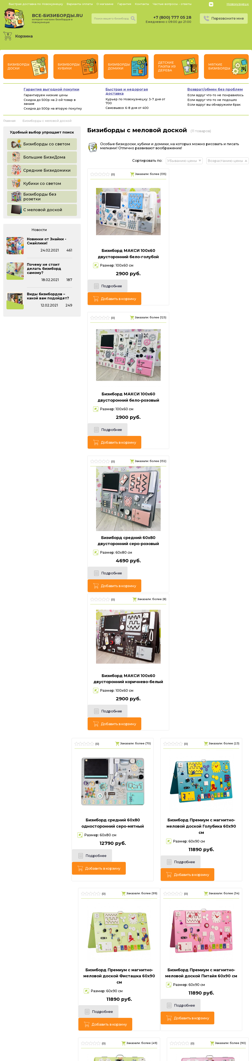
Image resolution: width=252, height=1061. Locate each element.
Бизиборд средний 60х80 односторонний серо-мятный (42, 520)
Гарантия (124, 4)
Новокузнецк (238, 4)
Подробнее (106, 287)
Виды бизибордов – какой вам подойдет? (48, 296)
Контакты (142, 4)
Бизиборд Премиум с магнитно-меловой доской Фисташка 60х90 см (210, 523)
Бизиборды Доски (19, 66)
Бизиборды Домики (119, 66)
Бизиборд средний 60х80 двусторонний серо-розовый (126, 386)
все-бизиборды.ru (57, 18)
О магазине (105, 4)
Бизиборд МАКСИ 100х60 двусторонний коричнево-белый (210, 386)
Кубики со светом (42, 183)
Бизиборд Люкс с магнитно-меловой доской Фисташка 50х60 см (126, 663)
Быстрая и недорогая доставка (127, 91)
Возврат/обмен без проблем (215, 89)
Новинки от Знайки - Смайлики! (46, 241)
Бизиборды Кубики (69, 66)
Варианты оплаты (80, 4)
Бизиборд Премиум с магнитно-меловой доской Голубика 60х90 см (126, 523)
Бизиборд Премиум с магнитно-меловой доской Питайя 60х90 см (42, 663)
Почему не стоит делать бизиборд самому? (44, 268)
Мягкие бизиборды (219, 66)
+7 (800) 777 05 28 (172, 17)
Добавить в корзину (145, 287)
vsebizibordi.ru (98, 1057)
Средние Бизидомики (47, 170)
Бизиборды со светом (46, 144)
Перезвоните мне (227, 18)
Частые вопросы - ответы (172, 4)
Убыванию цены (181, 160)
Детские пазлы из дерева (167, 66)
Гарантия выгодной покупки (51, 89)
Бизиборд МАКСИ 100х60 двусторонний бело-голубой (126, 253)
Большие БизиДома (44, 157)
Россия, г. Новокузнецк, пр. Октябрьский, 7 (52, 1042)
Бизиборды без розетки (39, 196)
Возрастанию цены (225, 160)
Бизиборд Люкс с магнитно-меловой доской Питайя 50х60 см (210, 663)
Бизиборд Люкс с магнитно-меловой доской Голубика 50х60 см (203, 803)
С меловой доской (42, 209)
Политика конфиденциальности (219, 1035)
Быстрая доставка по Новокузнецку (36, 4)
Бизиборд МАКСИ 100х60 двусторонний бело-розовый (210, 253)
